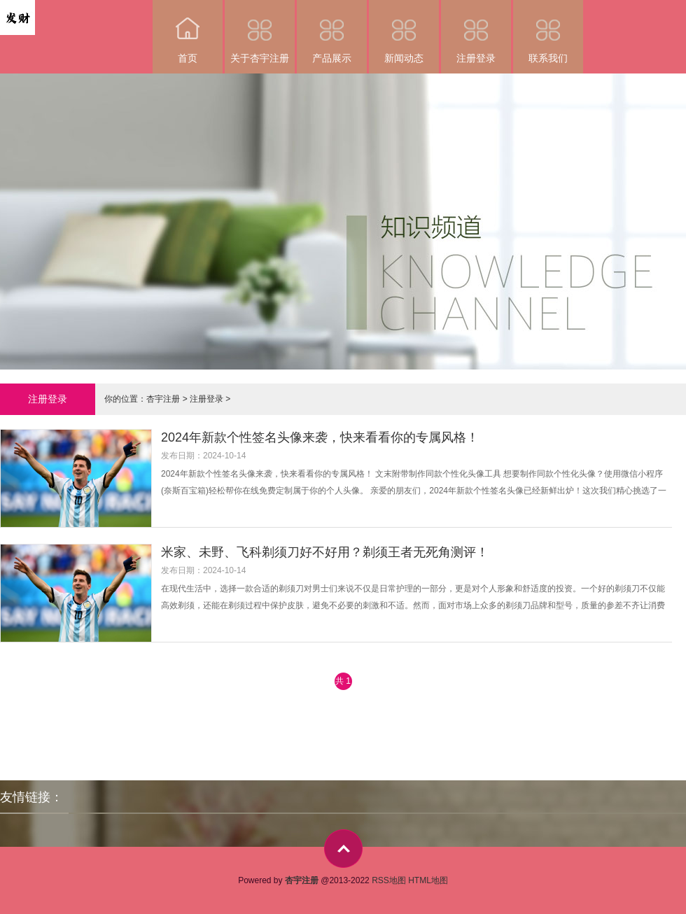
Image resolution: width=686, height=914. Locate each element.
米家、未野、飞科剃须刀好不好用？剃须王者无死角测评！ (325, 552)
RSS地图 (389, 880)
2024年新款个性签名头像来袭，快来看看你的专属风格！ (320, 437)
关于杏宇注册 (260, 32)
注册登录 (476, 32)
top (343, 848)
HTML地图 (428, 880)
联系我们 (548, 32)
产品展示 (332, 32)
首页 (188, 32)
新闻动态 (404, 32)
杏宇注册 (163, 399)
